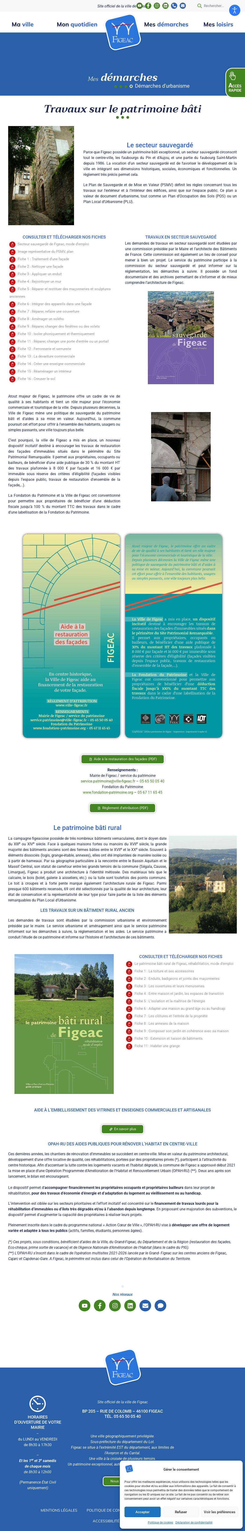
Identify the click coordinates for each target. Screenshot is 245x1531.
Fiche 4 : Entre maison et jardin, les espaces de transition (179, 994)
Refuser (181, 1512)
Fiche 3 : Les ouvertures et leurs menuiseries (169, 986)
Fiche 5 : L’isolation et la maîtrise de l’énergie (170, 1001)
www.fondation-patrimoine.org (108, 792)
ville (23, 24)
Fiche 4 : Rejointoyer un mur (39, 281)
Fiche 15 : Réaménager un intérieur (44, 371)
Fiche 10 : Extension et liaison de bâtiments (168, 1038)
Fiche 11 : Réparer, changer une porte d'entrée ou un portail (63, 341)
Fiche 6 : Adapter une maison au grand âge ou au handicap (180, 1008)
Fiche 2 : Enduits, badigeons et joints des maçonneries (177, 979)
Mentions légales (59, 1510)
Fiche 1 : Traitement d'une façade (43, 259)
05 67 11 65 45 (150, 792)
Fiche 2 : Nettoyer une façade (40, 266)
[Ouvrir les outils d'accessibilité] (234, 10)
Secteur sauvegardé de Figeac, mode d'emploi (53, 244)
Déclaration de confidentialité (193, 1522)
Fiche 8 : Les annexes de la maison (162, 1023)
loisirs (218, 24)
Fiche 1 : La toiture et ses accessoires (164, 971)
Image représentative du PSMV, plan (45, 252)
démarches (166, 24)
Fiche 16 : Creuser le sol (36, 379)
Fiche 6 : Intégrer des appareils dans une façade (55, 304)
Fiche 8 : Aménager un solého (41, 319)
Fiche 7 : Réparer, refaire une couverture (48, 311)
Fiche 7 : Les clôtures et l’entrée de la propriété (171, 1016)
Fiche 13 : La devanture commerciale (46, 356)
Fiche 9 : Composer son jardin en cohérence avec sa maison (182, 1031)
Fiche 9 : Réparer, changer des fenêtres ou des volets (59, 326)
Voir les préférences (219, 1512)
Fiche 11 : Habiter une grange (157, 1046)
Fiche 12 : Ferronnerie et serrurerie (44, 349)
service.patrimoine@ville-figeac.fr (108, 781)
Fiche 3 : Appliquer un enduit (40, 274)
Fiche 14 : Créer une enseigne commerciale (51, 364)
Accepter (142, 1512)
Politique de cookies (160, 1522)
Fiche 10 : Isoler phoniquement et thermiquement (56, 334)
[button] (235, 83)
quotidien (77, 24)
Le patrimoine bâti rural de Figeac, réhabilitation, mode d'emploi (184, 964)
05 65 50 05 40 (152, 781)
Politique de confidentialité (116, 1510)
